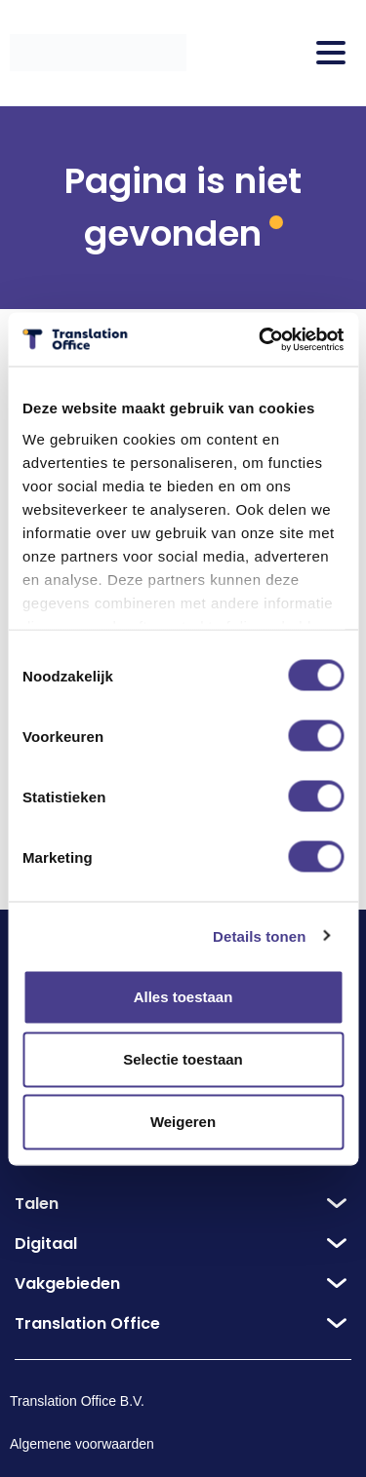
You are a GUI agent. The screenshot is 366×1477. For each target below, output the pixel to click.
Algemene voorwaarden (82, 1444)
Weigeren (183, 1121)
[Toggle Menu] (331, 52)
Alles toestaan (183, 997)
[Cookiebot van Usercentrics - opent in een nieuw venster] (261, 339)
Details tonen (259, 935)
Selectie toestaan (183, 1059)
